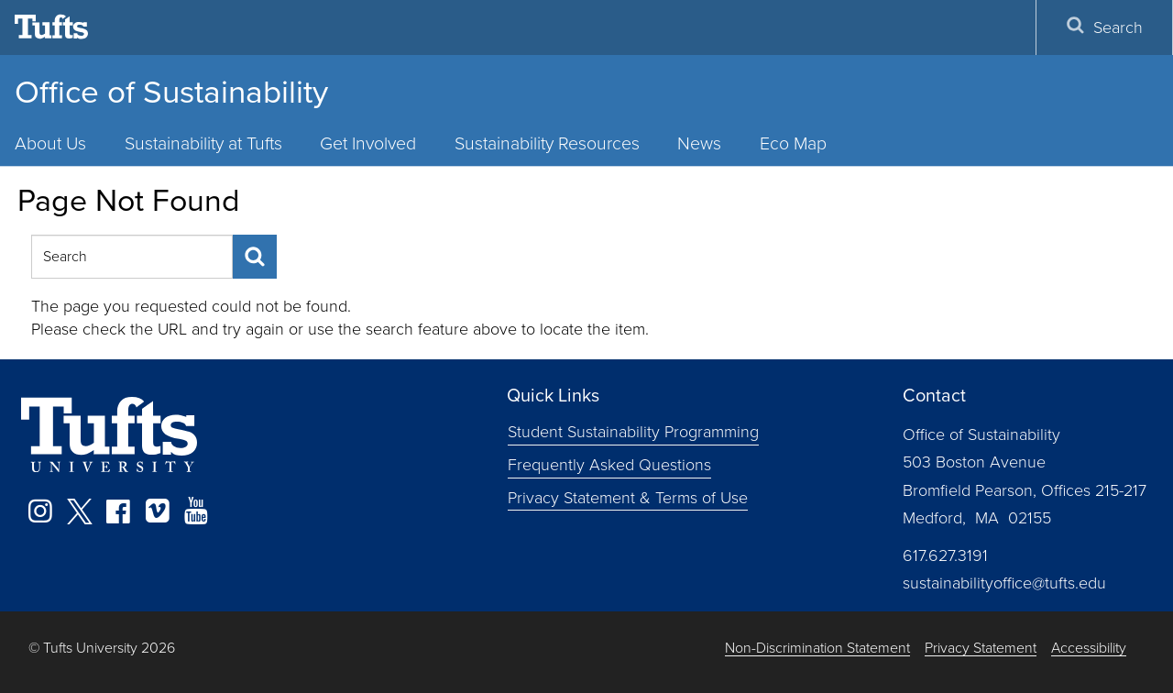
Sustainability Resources (547, 143)
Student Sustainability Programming (633, 432)
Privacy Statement (980, 648)
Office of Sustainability (171, 92)
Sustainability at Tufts (203, 143)
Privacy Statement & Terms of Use (628, 498)
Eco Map (793, 143)
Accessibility (1088, 648)
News (699, 143)
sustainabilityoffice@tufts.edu (1004, 583)
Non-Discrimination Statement (817, 648)
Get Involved (368, 143)
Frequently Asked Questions (609, 465)
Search (1104, 27)
